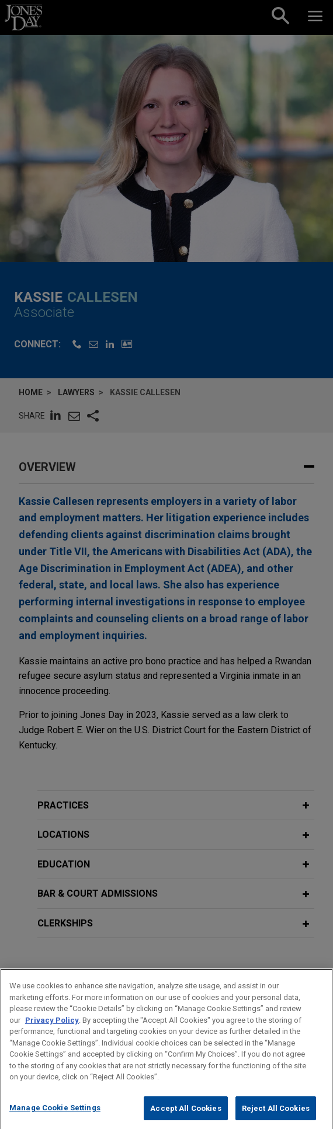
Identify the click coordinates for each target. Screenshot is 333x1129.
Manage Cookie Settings (54, 1117)
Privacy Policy (52, 1029)
